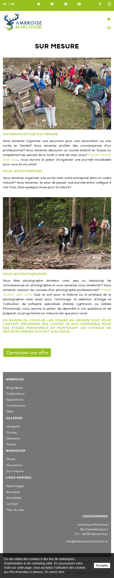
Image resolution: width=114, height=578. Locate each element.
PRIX (9, 412)
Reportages (15, 486)
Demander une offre (27, 353)
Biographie (14, 388)
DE (12, 4)
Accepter (102, 565)
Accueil (52, 4)
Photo (10, 459)
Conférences (15, 406)
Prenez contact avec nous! (46, 331)
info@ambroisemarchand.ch (87, 541)
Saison (11, 444)
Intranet (39, 4)
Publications (15, 394)
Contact (79, 4)
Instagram (109, 4)
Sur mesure (15, 471)
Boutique (13, 492)
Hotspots (13, 426)
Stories (11, 432)
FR (5, 4)
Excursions (14, 465)
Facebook (100, 4)
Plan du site (66, 4)
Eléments (13, 439)
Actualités (13, 498)
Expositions (14, 400)
